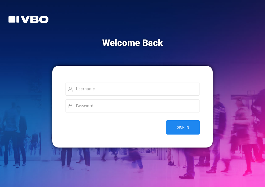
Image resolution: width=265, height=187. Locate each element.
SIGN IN (183, 127)
